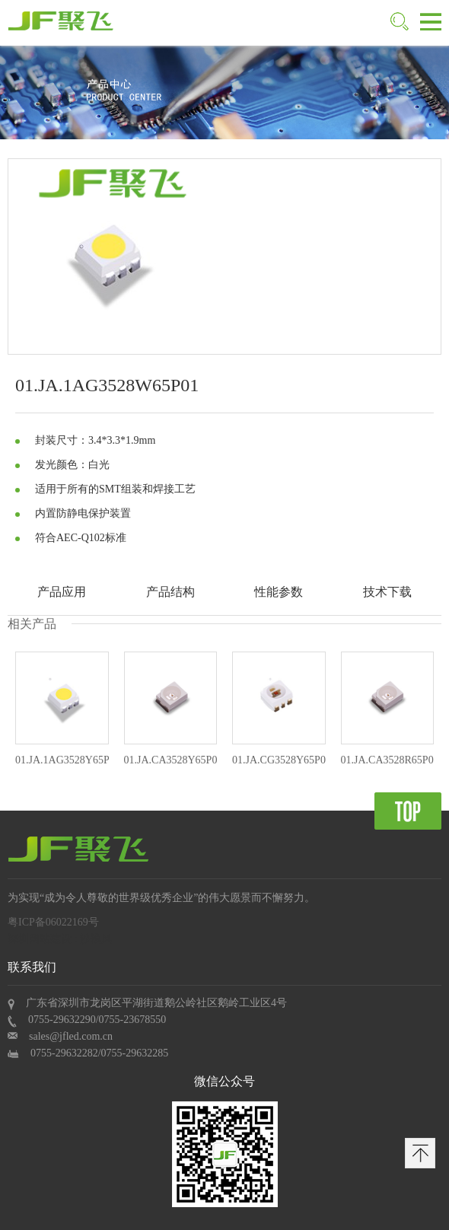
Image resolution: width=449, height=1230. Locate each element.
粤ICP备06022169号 (53, 922)
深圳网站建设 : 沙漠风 (60, 939)
